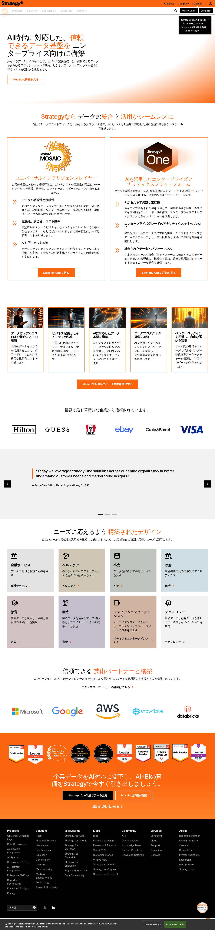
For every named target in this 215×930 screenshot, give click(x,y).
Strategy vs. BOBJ (103, 864)
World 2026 (99, 850)
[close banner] (208, 19)
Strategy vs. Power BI (105, 874)
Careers (183, 845)
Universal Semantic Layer (18, 837)
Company (183, 3)
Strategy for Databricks (71, 855)
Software (197, 3)
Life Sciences (43, 850)
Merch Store (186, 864)
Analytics (169, 3)
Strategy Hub (186, 869)
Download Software (133, 854)
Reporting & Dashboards (14, 882)
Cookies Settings (152, 924)
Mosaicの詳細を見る (26, 79)
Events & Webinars (103, 840)
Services (156, 830)
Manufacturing (44, 869)
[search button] (176, 11)
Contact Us (185, 850)
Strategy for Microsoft (71, 847)
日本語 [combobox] (12, 907)
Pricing (11, 893)
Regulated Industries (75, 870)
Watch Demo (189, 10)
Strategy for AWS (74, 835)
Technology (42, 882)
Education (41, 854)
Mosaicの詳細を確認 (134, 795)
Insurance (41, 864)
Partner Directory (132, 850)
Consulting (156, 835)
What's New (100, 859)
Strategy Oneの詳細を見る (159, 272)
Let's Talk (206, 10)
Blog (95, 835)
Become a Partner (189, 835)
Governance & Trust (18, 862)
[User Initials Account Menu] (210, 3)
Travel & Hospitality (47, 887)
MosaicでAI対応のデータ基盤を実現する (107, 384)
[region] (107, 924)
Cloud (153, 840)
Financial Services (46, 840)
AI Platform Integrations (14, 868)
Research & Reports (104, 845)
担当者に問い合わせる (107, 806)
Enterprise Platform (18, 875)
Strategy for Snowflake (71, 864)
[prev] (7, 484)
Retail (39, 835)
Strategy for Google (75, 840)
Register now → (193, 30)
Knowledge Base (131, 845)
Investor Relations (189, 854)
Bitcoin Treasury (188, 840)
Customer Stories (103, 854)
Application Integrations (14, 850)
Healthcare (42, 845)
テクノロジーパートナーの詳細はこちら (107, 687)
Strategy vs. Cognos (104, 869)
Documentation (130, 840)
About (183, 830)
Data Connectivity (74, 875)
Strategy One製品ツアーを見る (87, 795)
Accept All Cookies (175, 924)
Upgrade (155, 854)
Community (129, 830)
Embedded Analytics (18, 888)
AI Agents (12, 857)
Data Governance (17, 844)
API (124, 835)
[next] (207, 484)
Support (155, 845)
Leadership (185, 859)
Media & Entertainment (44, 876)
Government (43, 859)
